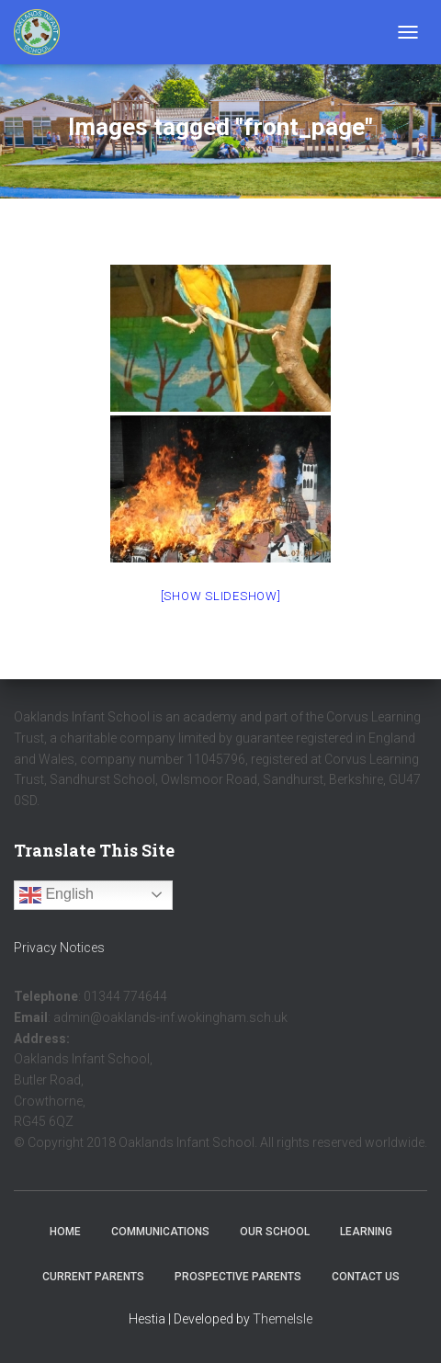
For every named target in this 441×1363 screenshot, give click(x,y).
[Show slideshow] (221, 596)
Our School (275, 1231)
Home (65, 1231)
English (56, 895)
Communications (160, 1231)
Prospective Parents (238, 1276)
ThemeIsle (282, 1319)
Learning (366, 1231)
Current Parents (93, 1276)
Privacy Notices (59, 947)
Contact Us (366, 1276)
